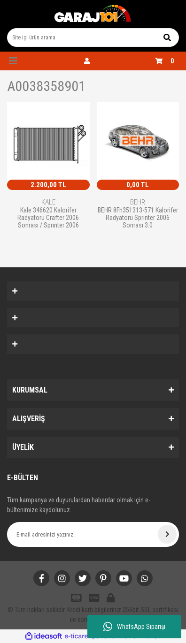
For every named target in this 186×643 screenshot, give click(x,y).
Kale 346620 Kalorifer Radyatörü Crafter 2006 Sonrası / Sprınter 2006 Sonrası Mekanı (48, 217)
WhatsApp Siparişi (134, 626)
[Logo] (93, 14)
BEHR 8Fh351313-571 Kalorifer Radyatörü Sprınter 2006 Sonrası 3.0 (138, 217)
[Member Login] (87, 61)
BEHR (137, 202)
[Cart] (167, 61)
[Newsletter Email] (93, 534)
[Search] (93, 37)
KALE (48, 202)
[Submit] (167, 534)
